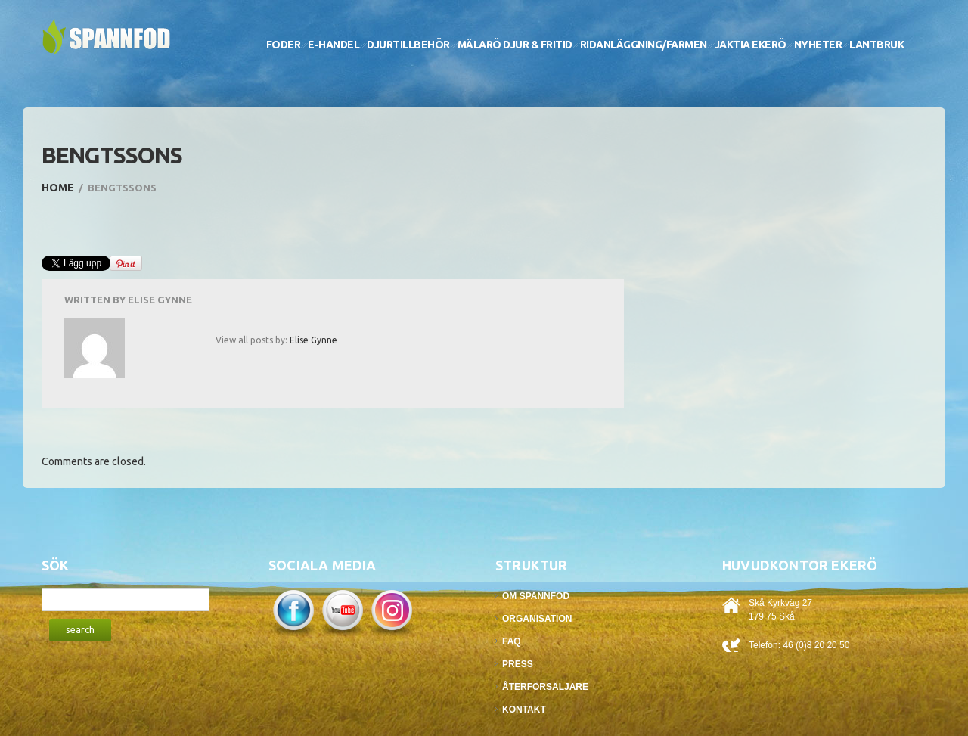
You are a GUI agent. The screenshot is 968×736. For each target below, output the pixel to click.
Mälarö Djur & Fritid (515, 45)
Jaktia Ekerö (750, 45)
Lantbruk (876, 45)
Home (58, 188)
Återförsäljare (545, 687)
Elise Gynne (160, 299)
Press (517, 664)
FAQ (511, 641)
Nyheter (818, 45)
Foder (283, 45)
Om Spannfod (535, 596)
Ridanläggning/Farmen (643, 45)
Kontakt (524, 709)
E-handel (333, 45)
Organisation (537, 618)
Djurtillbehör (408, 45)
